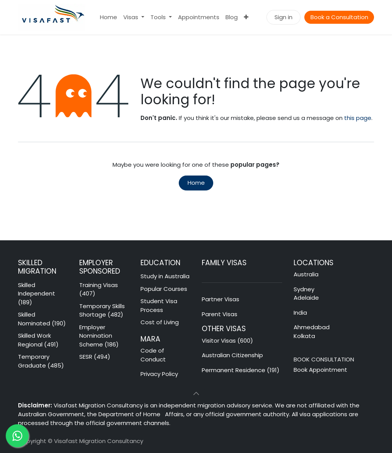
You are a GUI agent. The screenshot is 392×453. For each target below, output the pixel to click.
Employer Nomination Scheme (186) (99, 335)
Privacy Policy (159, 374)
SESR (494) (94, 357)
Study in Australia (164, 276)
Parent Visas (219, 314)
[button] (196, 393)
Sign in (283, 17)
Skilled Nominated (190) (42, 318)
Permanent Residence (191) (240, 370)
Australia (307, 274)
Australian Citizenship (232, 355)
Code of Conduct (153, 354)
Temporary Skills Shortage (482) (102, 310)
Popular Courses (163, 289)
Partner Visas (220, 299)
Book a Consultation (339, 17)
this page (357, 118)
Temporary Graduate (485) (41, 361)
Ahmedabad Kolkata (312, 331)
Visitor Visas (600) (227, 340)
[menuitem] (108, 17)
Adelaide (306, 298)
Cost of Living (159, 322)
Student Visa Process (158, 305)
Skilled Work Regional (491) (38, 340)
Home (196, 183)
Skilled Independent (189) (36, 293)
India (300, 313)
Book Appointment (320, 370)
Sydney (304, 289)
